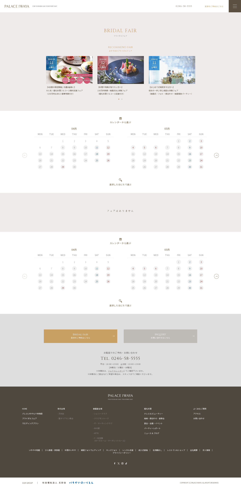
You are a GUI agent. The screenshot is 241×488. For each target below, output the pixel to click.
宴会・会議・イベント (153, 423)
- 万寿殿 (60, 413)
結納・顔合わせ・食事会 (154, 418)
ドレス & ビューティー (153, 413)
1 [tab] (119, 98)
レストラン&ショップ (176, 450)
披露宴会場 (97, 408)
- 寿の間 (96, 428)
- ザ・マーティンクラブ (102, 423)
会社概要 (194, 450)
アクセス (197, 413)
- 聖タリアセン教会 (65, 418)
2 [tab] (122, 98)
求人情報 (206, 450)
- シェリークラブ (100, 413)
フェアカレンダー (115, 370)
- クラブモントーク (101, 418)
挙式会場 (61, 408)
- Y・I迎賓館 (109, 439)
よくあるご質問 (199, 408)
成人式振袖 (143, 450)
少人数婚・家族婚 (52, 450)
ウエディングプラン (30, 423)
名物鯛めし (157, 450)
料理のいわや (70, 450)
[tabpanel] (69, 76)
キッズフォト (111, 450)
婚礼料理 (148, 408)
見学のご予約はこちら (80, 336)
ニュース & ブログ (151, 433)
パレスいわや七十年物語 (32, 413)
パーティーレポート (152, 428)
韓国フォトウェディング (91, 450)
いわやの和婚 (34, 450)
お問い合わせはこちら (160, 336)
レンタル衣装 (127, 450)
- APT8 (96, 433)
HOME (24, 408)
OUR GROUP (27, 483)
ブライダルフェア (29, 418)
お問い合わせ (198, 418)
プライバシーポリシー (122, 452)
